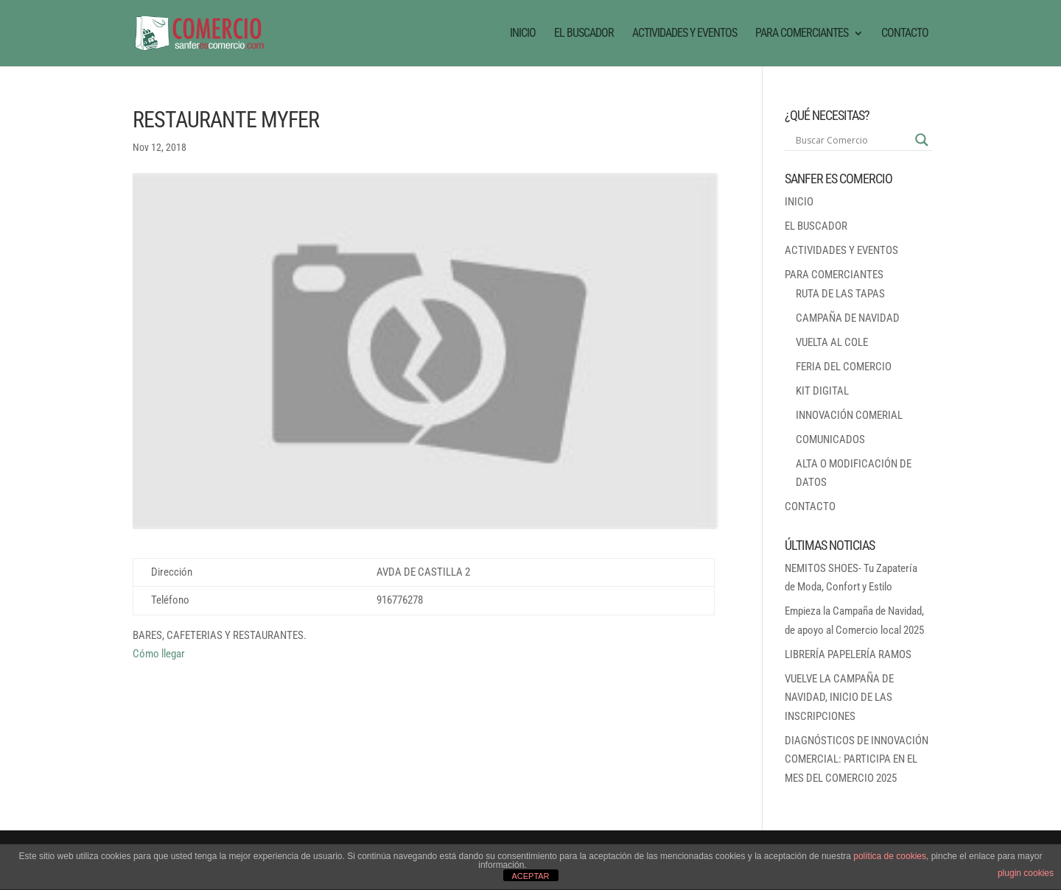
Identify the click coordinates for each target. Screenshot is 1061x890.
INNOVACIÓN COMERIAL (849, 415)
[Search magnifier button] (921, 140)
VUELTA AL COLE (832, 342)
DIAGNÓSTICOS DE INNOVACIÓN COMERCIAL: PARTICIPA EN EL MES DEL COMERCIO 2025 (856, 759)
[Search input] (852, 140)
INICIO (523, 34)
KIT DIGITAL (822, 391)
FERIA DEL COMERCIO (844, 366)
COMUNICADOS (830, 439)
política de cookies (889, 856)
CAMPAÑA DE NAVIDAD (848, 318)
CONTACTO (904, 34)
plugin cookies (1026, 873)
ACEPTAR (530, 876)
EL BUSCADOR (584, 34)
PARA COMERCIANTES (801, 34)
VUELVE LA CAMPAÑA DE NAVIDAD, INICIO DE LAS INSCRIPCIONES (839, 697)
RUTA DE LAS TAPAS (840, 293)
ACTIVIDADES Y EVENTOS (684, 34)
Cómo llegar (159, 653)
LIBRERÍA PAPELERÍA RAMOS (848, 654)
